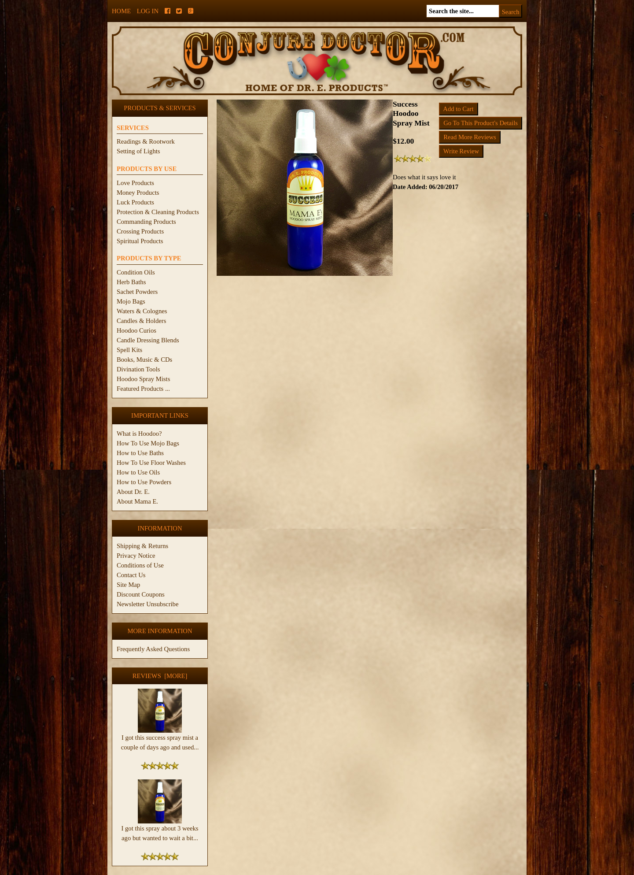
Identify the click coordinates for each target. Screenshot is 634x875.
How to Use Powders (144, 482)
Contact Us (131, 574)
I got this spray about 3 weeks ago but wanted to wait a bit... (159, 830)
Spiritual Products (140, 241)
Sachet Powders (137, 291)
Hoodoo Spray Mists (143, 378)
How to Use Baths (140, 452)
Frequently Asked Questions (153, 649)
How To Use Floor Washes (151, 462)
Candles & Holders (141, 320)
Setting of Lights (138, 151)
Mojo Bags (131, 301)
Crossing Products (140, 231)
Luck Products (135, 202)
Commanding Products (146, 221)
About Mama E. (137, 501)
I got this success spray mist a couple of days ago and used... (160, 739)
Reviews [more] (160, 675)
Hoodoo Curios (136, 330)
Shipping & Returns (142, 545)
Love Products (135, 182)
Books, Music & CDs (144, 359)
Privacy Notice (136, 555)
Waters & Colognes (142, 311)
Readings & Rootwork (146, 141)
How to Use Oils (138, 472)
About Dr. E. (133, 491)
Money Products (138, 192)
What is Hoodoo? (139, 433)
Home (121, 11)
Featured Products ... (143, 388)
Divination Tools (138, 369)
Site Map (128, 584)
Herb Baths (131, 281)
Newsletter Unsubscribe (147, 604)
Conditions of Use (140, 565)
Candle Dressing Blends (148, 340)
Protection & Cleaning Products (158, 211)
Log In (147, 11)
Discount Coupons (141, 594)
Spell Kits (129, 349)
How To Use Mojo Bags (148, 443)
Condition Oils (136, 272)
